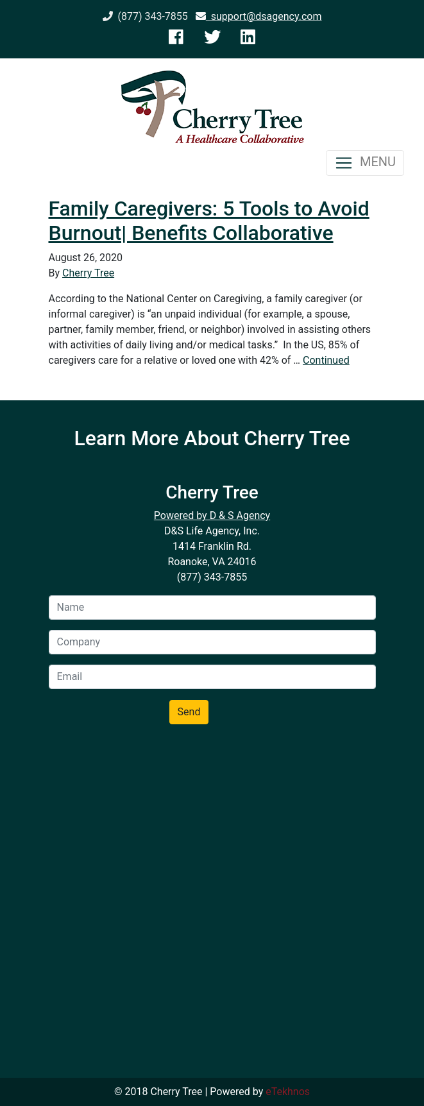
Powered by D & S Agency (212, 515)
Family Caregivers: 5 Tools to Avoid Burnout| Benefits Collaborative (209, 220)
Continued (326, 360)
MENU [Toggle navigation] (365, 163)
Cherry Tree (88, 273)
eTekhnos (288, 1091)
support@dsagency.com (259, 16)
